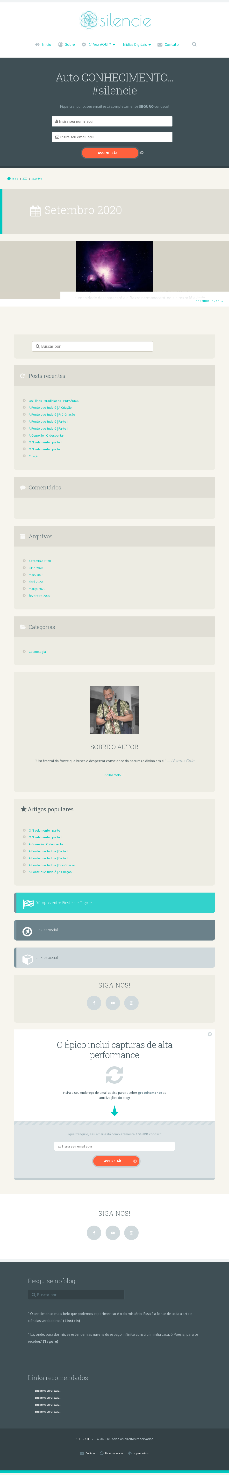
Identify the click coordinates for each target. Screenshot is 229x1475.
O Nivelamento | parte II (49, 426)
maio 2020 (37, 559)
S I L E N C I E (82, 1441)
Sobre (70, 44)
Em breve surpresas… (53, 1392)
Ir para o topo (145, 1455)
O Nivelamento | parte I (48, 433)
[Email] (155, 121)
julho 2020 (37, 552)
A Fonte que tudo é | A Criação (53, 391)
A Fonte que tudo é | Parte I (51, 412)
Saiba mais (112, 759)
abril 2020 (37, 566)
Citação (35, 440)
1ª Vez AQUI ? (100, 44)
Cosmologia (94, 236)
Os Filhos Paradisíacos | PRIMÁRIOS (131, 249)
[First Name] (69, 121)
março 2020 (38, 573)
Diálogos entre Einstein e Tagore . (78, 890)
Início (46, 44)
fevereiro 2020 (40, 580)
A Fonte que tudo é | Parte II (51, 405)
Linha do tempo (113, 1455)
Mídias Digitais (135, 44)
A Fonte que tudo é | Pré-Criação (55, 398)
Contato (172, 44)
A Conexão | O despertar (48, 419)
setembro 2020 (41, 545)
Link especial (55, 923)
